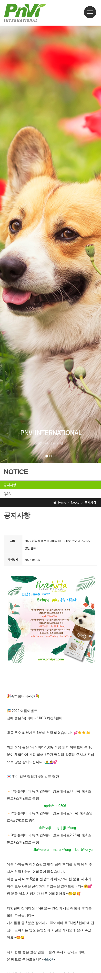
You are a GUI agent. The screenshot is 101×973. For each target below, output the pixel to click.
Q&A (7, 493)
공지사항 (10, 484)
